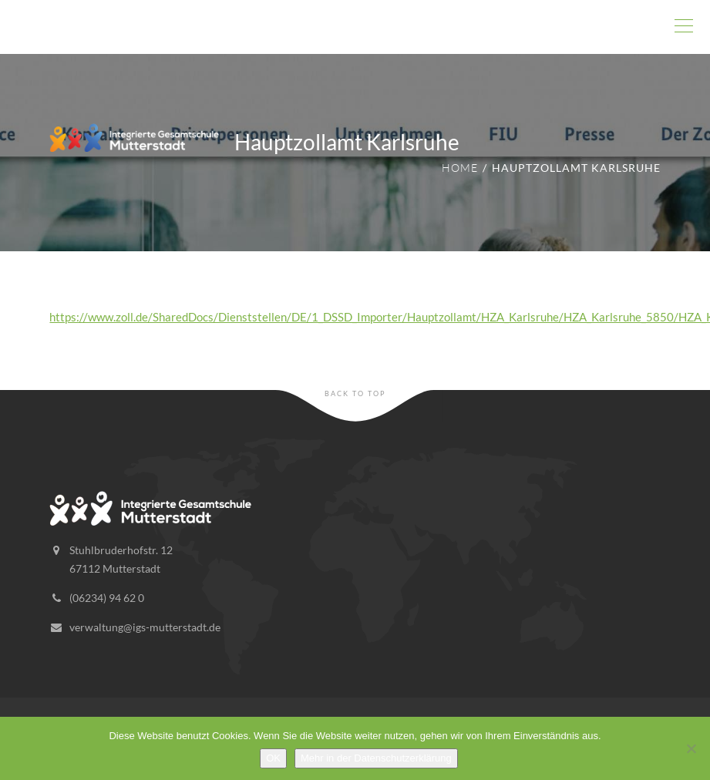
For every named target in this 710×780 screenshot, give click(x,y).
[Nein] (690, 748)
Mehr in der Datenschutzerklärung (376, 758)
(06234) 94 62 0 (106, 597)
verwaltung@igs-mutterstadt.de (144, 627)
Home (460, 167)
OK (273, 758)
